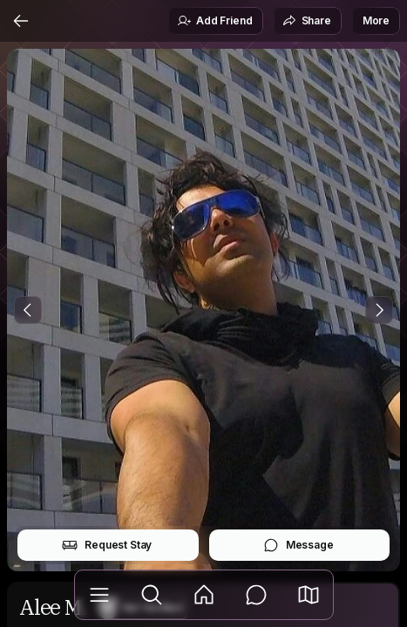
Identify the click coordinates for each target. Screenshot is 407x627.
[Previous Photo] (28, 310)
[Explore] (151, 594)
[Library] (99, 594)
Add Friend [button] (214, 21)
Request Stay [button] (107, 545)
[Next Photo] (379, 310)
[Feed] (204, 594)
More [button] (376, 20)
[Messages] (256, 594)
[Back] (21, 21)
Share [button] (306, 21)
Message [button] (298, 545)
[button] (308, 594)
